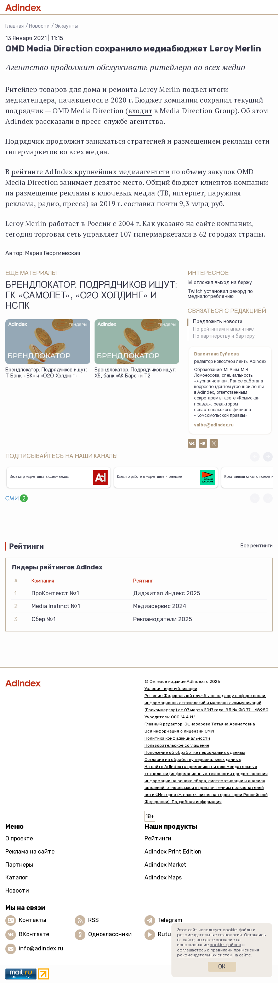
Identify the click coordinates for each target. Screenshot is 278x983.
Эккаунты (66, 26)
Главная (14, 26)
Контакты (32, 920)
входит (140, 110)
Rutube (167, 934)
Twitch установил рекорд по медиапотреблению (220, 294)
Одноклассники (110, 934)
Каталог (16, 877)
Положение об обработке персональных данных (194, 752)
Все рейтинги (256, 546)
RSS (93, 920)
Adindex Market (165, 864)
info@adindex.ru (41, 948)
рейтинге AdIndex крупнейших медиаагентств (90, 171)
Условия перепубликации (170, 688)
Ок (222, 966)
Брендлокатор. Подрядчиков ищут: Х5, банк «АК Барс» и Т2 (135, 373)
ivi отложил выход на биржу (220, 283)
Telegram (170, 920)
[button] (268, 457)
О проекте (19, 838)
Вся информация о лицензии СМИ (179, 731)
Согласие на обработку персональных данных (192, 759)
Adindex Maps (163, 877)
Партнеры (19, 864)
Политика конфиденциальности (177, 738)
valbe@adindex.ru (214, 425)
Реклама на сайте (30, 851)
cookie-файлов (225, 944)
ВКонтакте (34, 934)
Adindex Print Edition (173, 851)
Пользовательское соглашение (176, 745)
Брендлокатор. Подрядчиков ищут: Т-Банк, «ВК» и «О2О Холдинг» (46, 373)
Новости (39, 26)
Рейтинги (157, 838)
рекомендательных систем (204, 954)
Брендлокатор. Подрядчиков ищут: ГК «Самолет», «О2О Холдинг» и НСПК (91, 296)
